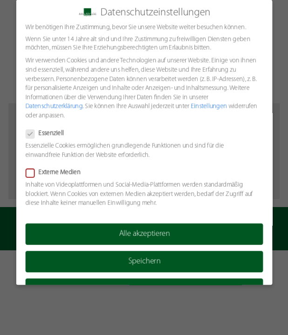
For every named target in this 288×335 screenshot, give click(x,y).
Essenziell (47, 133)
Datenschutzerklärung (53, 106)
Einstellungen (209, 106)
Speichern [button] (144, 262)
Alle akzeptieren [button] (144, 234)
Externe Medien (55, 172)
